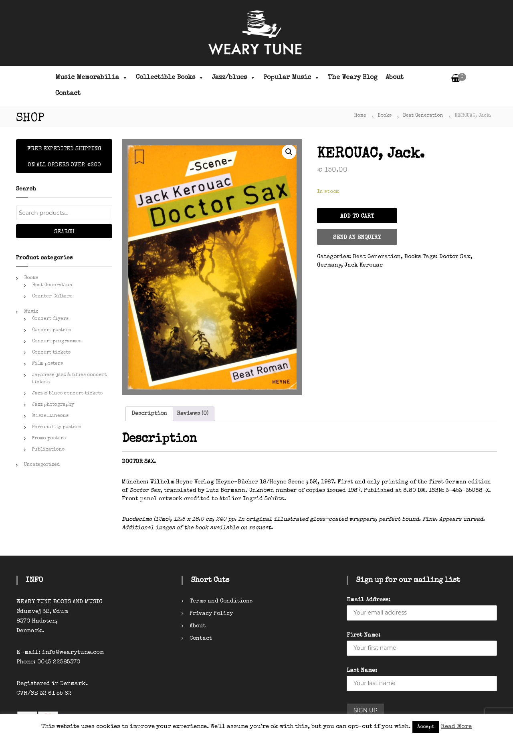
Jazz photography (53, 404)
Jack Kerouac (364, 265)
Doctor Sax (455, 257)
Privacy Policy (211, 614)
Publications (48, 449)
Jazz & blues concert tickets (67, 393)
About (395, 78)
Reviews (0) (192, 414)
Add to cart (357, 216)
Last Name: (362, 670)
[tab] (149, 413)
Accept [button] (425, 727)
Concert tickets (51, 352)
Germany (329, 265)
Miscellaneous (50, 416)
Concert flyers (50, 319)
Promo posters (49, 438)
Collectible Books (170, 78)
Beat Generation (423, 115)
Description (149, 414)
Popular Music (292, 78)
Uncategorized (42, 465)
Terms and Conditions (221, 601)
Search (64, 232)
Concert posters (51, 330)
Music (31, 311)
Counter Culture (52, 296)
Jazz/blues (234, 78)
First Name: (363, 635)
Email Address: (368, 600)
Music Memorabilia (91, 78)
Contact (68, 94)
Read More (456, 727)
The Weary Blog (353, 78)
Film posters (47, 364)
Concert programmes (56, 341)
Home (360, 115)
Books (385, 115)
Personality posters (56, 427)
